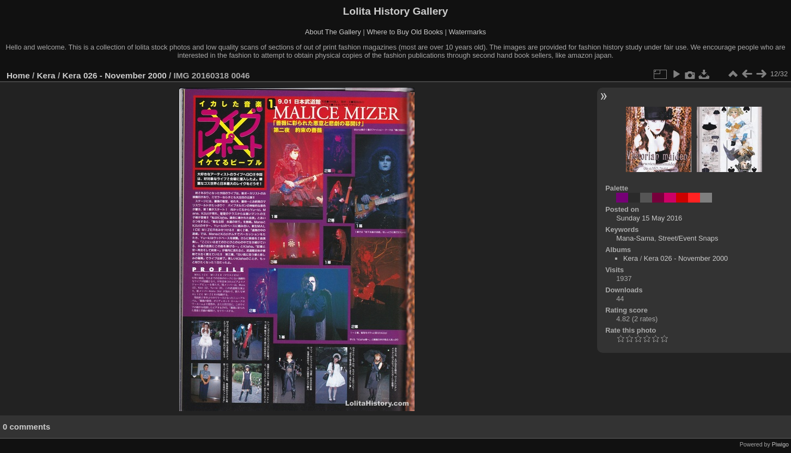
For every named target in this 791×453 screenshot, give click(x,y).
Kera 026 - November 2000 (114, 75)
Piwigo (780, 444)
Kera (46, 75)
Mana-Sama (635, 238)
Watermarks (467, 32)
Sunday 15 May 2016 (649, 218)
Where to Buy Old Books (405, 32)
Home (18, 75)
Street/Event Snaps (688, 238)
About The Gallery (333, 32)
